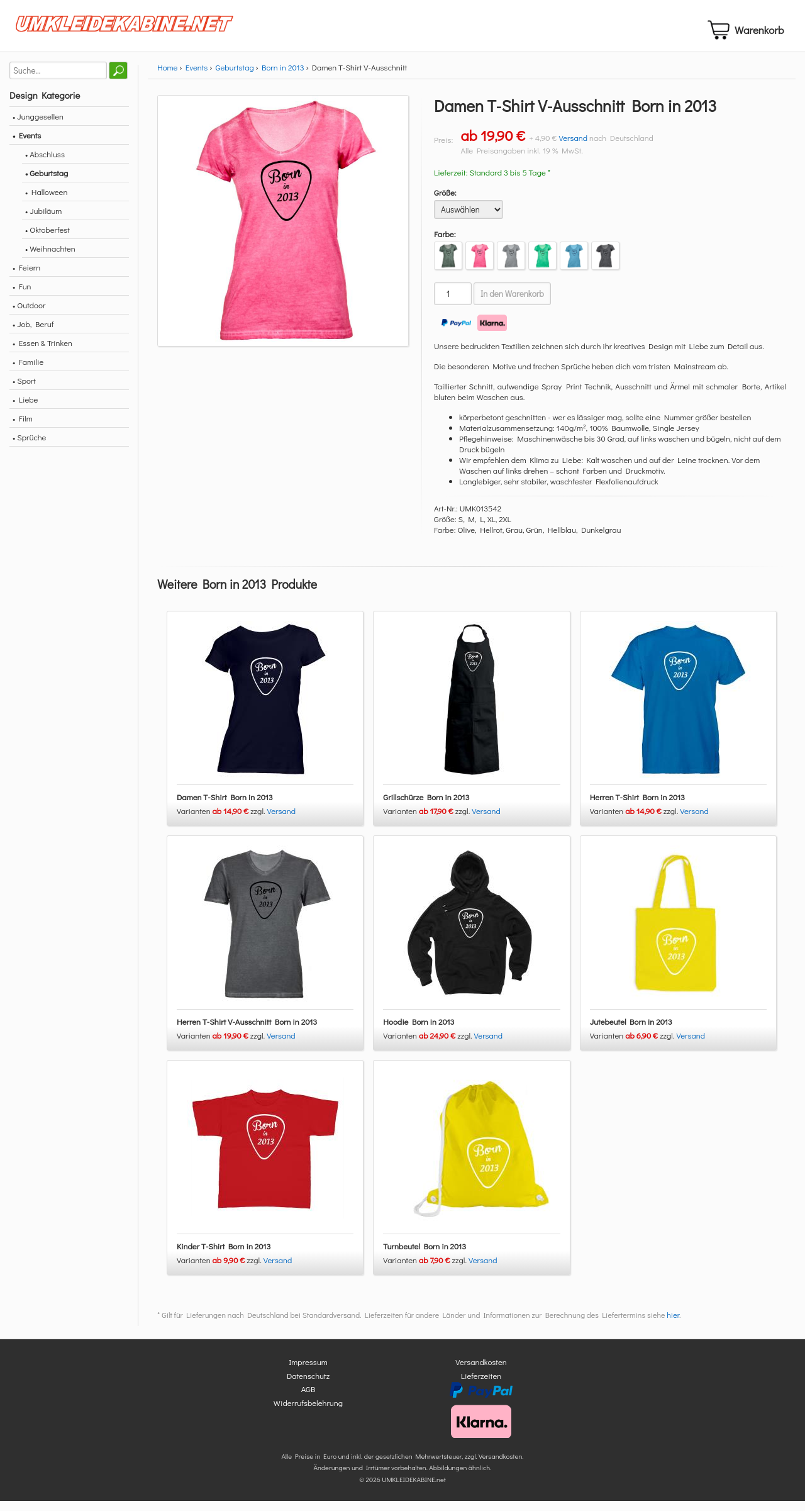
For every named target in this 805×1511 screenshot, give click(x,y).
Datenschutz (308, 1385)
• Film (23, 428)
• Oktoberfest (47, 240)
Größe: (445, 203)
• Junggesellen (38, 126)
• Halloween (46, 202)
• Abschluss (45, 164)
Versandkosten (481, 1372)
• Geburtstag (46, 183)
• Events (27, 145)
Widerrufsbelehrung (308, 1412)
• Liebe (25, 409)
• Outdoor (29, 315)
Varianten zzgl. (222, 821)
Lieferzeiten (481, 1385)
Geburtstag (235, 77)
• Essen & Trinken (42, 353)
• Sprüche (29, 447)
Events (197, 77)
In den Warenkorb (512, 304)
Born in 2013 (283, 77)
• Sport (24, 391)
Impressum (308, 1372)
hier (673, 1325)
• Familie (28, 372)
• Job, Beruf (33, 334)
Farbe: (445, 244)
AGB (308, 1399)
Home (167, 77)
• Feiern (26, 277)
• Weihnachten (50, 259)
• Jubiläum (43, 221)
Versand (572, 148)
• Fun (22, 296)
